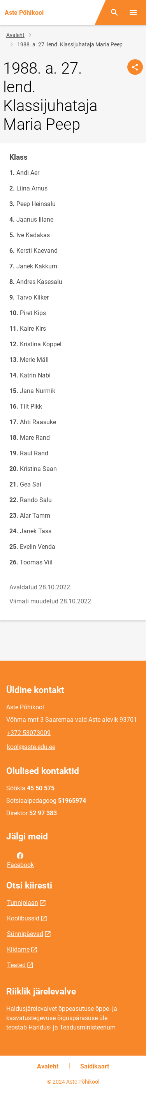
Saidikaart (94, 1066)
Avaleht (15, 35)
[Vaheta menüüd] (133, 12)
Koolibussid (23, 918)
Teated (16, 965)
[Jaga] (135, 67)
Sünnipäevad (25, 934)
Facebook (20, 859)
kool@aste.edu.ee (31, 747)
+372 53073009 (29, 733)
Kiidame (18, 949)
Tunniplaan (22, 902)
